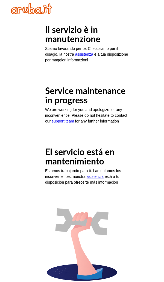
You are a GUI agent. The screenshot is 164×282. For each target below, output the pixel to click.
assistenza (84, 54)
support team (63, 121)
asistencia (95, 176)
